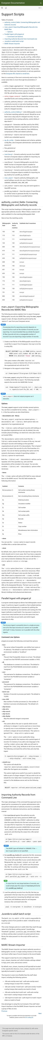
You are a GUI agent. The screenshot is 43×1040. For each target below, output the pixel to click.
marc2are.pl (8, 154)
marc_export (8, 178)
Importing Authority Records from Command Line (20, 39)
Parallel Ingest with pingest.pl (14, 34)
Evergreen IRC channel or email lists (17, 73)
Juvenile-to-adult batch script (14, 41)
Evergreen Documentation (13, 3)
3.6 (39, 8)
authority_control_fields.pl (13, 112)
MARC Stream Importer (12, 43)
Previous (4, 1011)
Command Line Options (15, 36)
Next (40, 1013)
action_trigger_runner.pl (12, 96)
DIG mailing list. (29, 1017)
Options (10, 32)
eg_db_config (8, 140)
